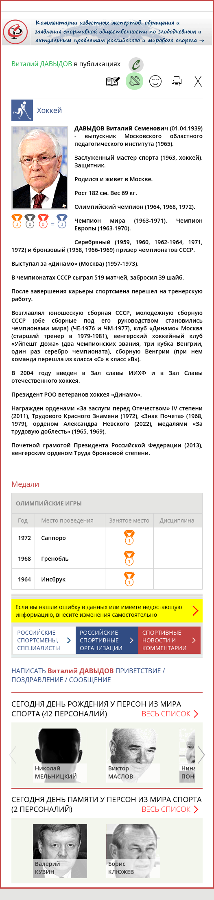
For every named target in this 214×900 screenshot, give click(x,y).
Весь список (166, 717)
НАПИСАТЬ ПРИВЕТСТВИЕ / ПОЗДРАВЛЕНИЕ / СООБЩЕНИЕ (88, 679)
